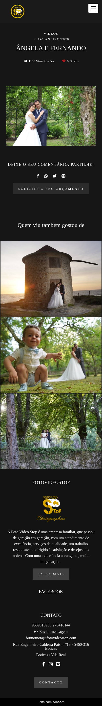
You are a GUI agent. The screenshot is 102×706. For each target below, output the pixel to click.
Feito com (51, 702)
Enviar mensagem (53, 632)
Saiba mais (51, 574)
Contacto (51, 682)
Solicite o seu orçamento (51, 189)
